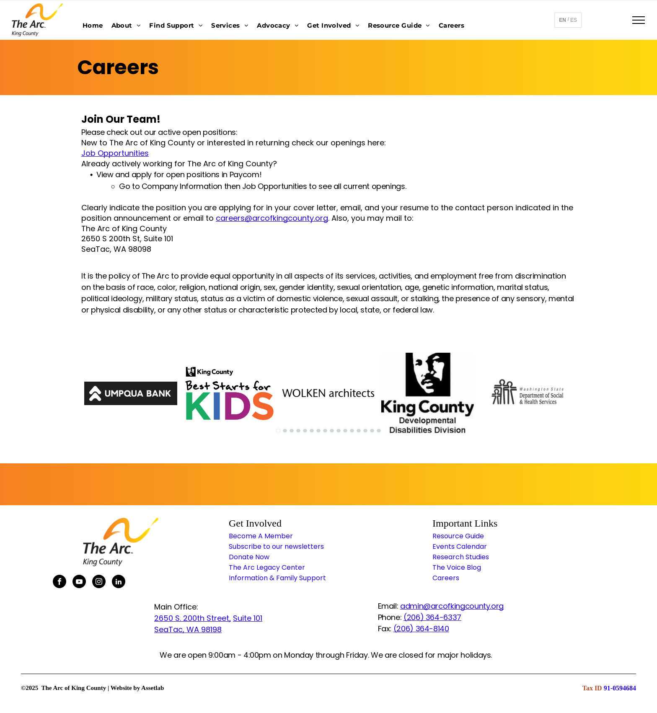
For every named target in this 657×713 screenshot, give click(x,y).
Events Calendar (459, 546)
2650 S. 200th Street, (192, 618)
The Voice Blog (456, 567)
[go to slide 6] (311, 430)
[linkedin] (118, 582)
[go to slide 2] (285, 430)
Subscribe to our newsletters (276, 546)
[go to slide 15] (372, 430)
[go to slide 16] (378, 430)
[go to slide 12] (352, 430)
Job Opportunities (115, 153)
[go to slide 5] (305, 430)
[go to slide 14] (365, 430)
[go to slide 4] (298, 430)
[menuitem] (92, 25)
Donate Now (249, 557)
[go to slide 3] (291, 430)
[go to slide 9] (332, 430)
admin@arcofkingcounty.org (452, 606)
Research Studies (460, 557)
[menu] (638, 20)
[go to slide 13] (358, 430)
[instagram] (99, 582)
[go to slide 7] (318, 430)
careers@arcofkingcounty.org (272, 218)
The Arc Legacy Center (267, 567)
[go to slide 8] (325, 430)
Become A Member (261, 536)
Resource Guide (458, 536)
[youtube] (79, 582)
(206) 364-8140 (421, 628)
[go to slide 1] (278, 430)
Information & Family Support (277, 578)
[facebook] (59, 582)
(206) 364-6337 (432, 617)
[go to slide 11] (345, 430)
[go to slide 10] (338, 430)
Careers (445, 578)
